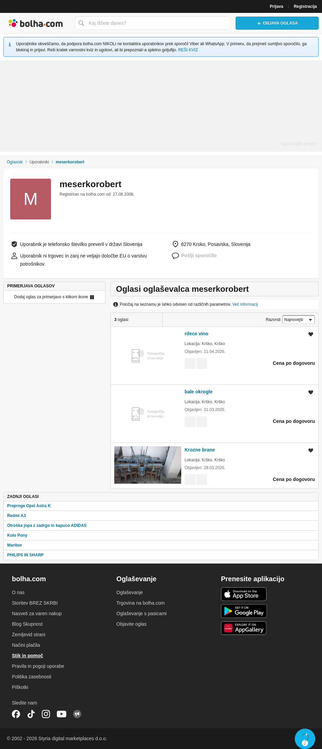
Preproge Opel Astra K (29, 505)
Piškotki (20, 687)
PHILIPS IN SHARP (25, 555)
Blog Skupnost (27, 624)
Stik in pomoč (27, 655)
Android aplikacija (244, 611)
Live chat (305, 739)
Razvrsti (273, 319)
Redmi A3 (16, 515)
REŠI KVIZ (188, 50)
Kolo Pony (17, 535)
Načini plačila (26, 645)
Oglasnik (15, 162)
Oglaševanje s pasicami (141, 613)
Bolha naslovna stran (35, 23)
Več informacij (245, 304)
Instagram (46, 714)
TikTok (31, 714)
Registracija (305, 6)
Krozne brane (200, 449)
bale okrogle (199, 391)
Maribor (14, 545)
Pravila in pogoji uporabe (38, 666)
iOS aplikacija (244, 594)
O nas (18, 592)
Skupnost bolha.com (77, 714)
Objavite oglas (131, 624)
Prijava (276, 6)
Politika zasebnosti (31, 676)
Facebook (16, 714)
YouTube (61, 714)
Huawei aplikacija (244, 628)
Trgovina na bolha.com (140, 603)
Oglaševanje (129, 592)
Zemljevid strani (28, 634)
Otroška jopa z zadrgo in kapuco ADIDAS (47, 525)
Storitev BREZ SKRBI (35, 603)
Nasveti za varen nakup (37, 613)
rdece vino (196, 333)
